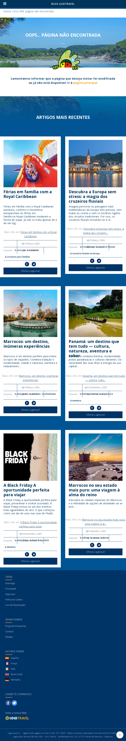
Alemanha (15, 679)
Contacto (9, 631)
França (14, 663)
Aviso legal (10, 583)
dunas (104, 537)
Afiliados (9, 636)
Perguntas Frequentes (15, 626)
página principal (85, 83)
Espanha (15, 657)
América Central (88, 393)
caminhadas (48, 393)
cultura (84, 537)
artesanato (21, 393)
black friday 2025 (39, 540)
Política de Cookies (13, 599)
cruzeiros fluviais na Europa (85, 253)
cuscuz (94, 537)
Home (7, 11)
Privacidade (10, 588)
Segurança (10, 594)
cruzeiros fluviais (105, 246)
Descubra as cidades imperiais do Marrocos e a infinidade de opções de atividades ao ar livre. (95, 503)
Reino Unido (16, 674)
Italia (13, 668)
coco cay (20, 250)
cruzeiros (32, 250)
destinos (10, 546)
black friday (21, 540)
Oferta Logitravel (30, 270)
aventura (34, 393)
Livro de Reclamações (15, 605)
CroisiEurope (87, 246)
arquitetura (106, 393)
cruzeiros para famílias (17, 256)
